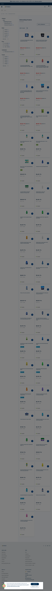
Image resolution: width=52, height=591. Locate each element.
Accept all (35, 584)
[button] (4, 586)
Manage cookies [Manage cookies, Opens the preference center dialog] (35, 586)
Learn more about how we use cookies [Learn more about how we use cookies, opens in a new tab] (13, 586)
